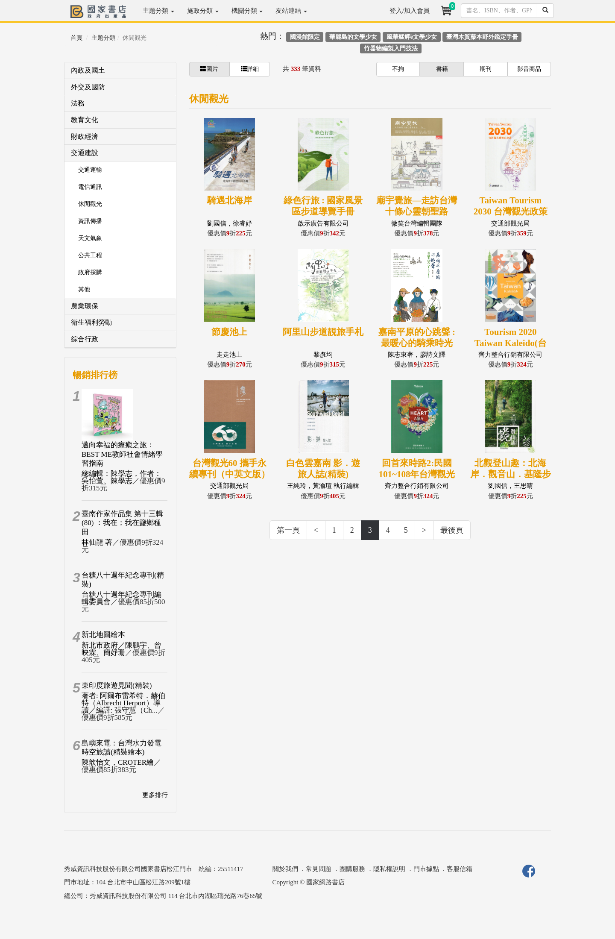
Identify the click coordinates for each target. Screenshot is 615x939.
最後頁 (451, 530)
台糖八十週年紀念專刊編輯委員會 (121, 598)
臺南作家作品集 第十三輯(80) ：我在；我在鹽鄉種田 (122, 523)
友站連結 (291, 10)
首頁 (76, 38)
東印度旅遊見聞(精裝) (117, 685)
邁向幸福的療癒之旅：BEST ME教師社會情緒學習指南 (122, 454)
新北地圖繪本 (103, 635)
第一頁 (288, 530)
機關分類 (247, 10)
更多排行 (155, 795)
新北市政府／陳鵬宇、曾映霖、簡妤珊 (121, 649)
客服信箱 (459, 869)
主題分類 (158, 10)
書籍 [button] (442, 69)
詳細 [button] (250, 68)
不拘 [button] (398, 69)
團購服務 (352, 869)
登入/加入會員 (410, 10)
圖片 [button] (209, 68)
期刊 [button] (486, 69)
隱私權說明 (389, 869)
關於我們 (285, 869)
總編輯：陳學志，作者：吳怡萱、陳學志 (121, 477)
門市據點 (426, 869)
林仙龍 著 (97, 542)
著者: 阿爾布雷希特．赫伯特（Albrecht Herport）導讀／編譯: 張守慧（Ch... (123, 703)
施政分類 (203, 10)
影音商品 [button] (529, 69)
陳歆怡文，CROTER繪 (118, 762)
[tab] (120, 70)
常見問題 (318, 869)
